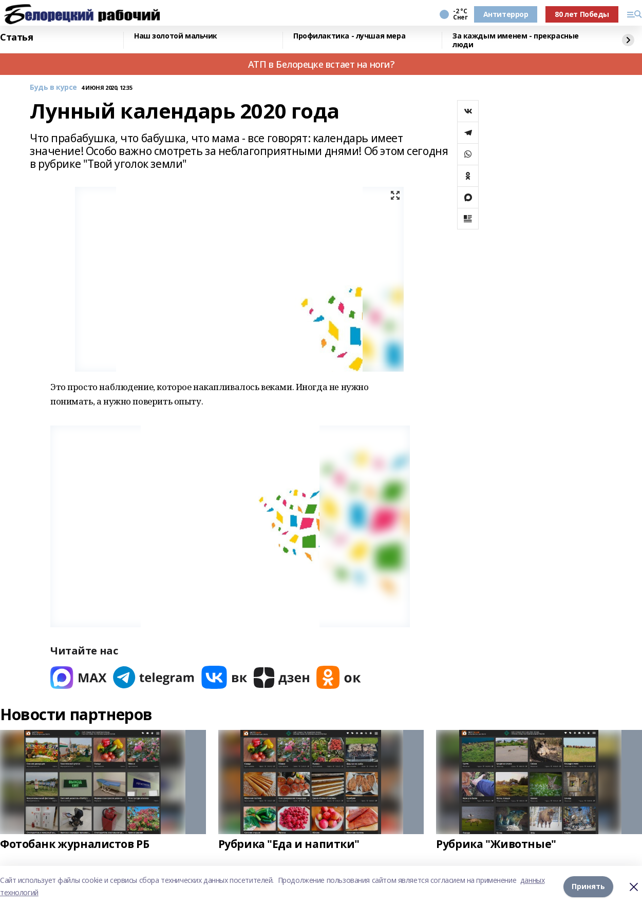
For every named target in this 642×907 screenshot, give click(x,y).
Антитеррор (505, 14)
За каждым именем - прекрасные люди (515, 40)
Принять (588, 886)
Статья (16, 37)
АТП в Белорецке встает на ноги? (321, 64)
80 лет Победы (582, 14)
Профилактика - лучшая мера (349, 36)
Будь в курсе (53, 87)
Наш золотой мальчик (175, 36)
